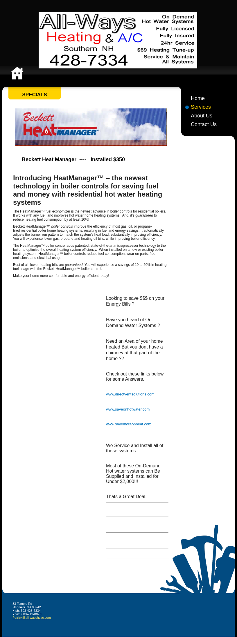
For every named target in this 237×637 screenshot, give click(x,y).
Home (198, 98)
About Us (201, 116)
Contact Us (204, 124)
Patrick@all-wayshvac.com (31, 617)
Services (201, 107)
